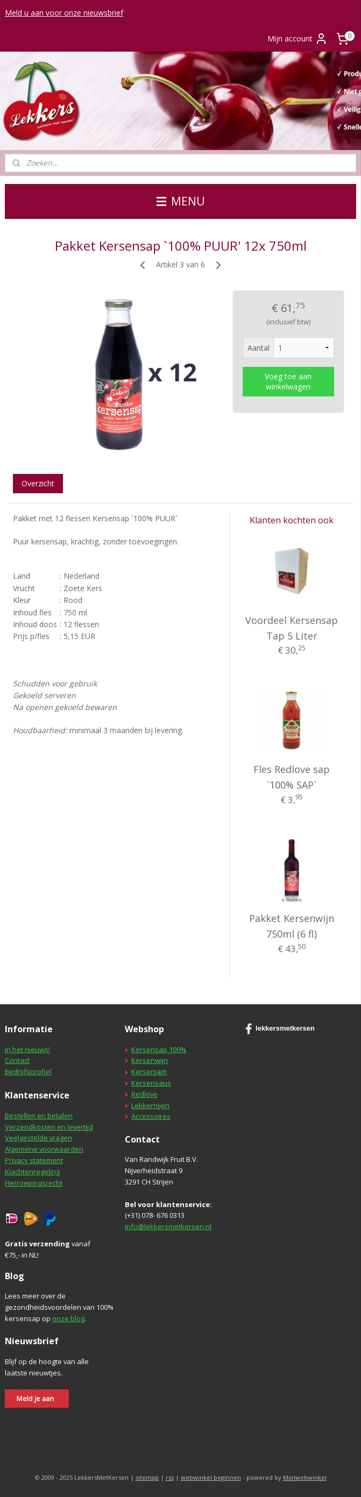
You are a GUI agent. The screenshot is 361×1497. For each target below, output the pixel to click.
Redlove (144, 1094)
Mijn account (297, 38)
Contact (17, 1060)
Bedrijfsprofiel (28, 1071)
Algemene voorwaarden (44, 1149)
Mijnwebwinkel (305, 1477)
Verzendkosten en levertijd (49, 1127)
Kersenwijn (149, 1060)
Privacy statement (34, 1160)
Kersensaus (151, 1083)
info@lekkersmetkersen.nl (168, 1226)
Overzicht (38, 483)
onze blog (68, 1318)
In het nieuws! (27, 1049)
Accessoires (151, 1116)
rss (170, 1477)
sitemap (147, 1477)
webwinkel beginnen (211, 1477)
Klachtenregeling (32, 1171)
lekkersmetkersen (280, 1029)
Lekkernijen (150, 1105)
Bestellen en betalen (39, 1115)
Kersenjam (149, 1071)
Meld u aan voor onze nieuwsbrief (64, 13)
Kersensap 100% (158, 1049)
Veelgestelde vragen (38, 1138)
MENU (181, 201)
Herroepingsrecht (33, 1183)
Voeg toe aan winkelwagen (288, 381)
